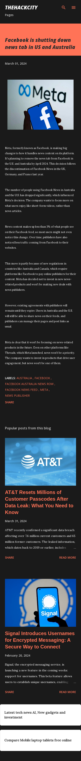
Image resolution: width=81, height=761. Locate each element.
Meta (44, 390)
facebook (43, 378)
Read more (67, 557)
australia (25, 378)
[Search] (63, 7)
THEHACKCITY (21, 7)
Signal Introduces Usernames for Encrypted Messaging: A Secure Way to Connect (40, 640)
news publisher (17, 395)
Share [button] (9, 402)
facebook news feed (21, 390)
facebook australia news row (29, 384)
